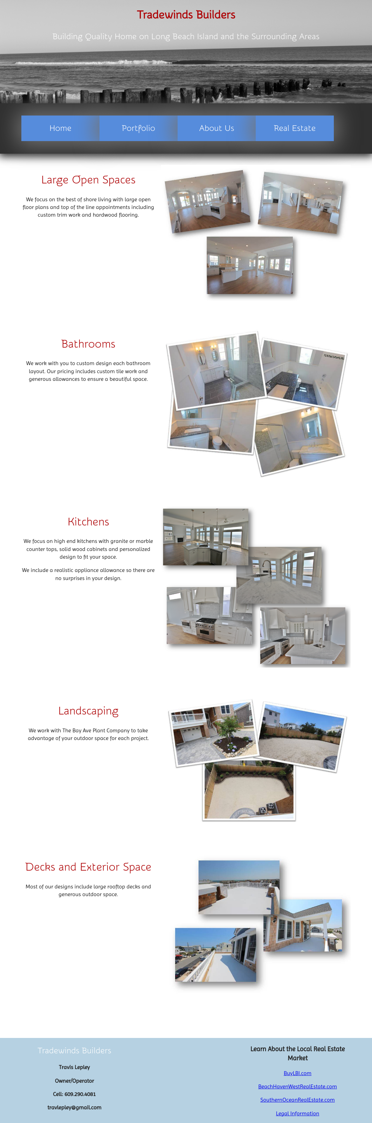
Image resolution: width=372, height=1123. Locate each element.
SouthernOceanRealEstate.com (297, 1099)
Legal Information (297, 1113)
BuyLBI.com (297, 1073)
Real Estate (295, 128)
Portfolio (138, 128)
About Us (216, 128)
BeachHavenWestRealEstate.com (297, 1086)
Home (60, 128)
